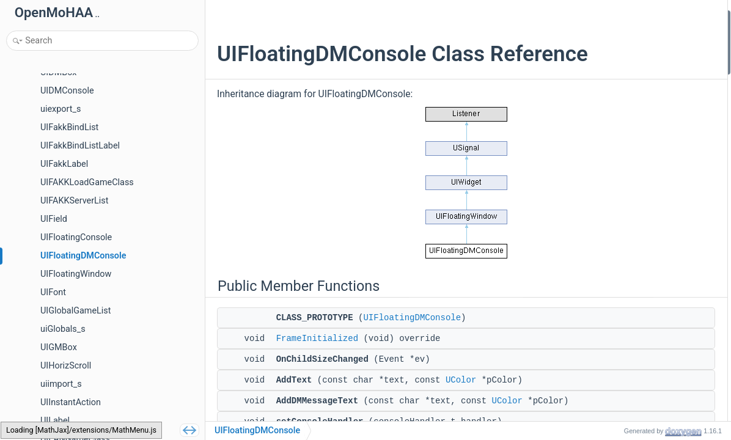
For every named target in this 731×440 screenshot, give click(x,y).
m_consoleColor (628, 328)
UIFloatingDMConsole (412, 343)
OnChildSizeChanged (636, 66)
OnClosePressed (628, 148)
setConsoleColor (628, 181)
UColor (461, 406)
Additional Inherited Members (643, 378)
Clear (607, 132)
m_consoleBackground (640, 345)
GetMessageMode (631, 230)
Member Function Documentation (650, 393)
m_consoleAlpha (628, 361)
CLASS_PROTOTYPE (636, 33)
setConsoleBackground (640, 164)
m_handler (617, 312)
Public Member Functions (635, 17)
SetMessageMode (631, 246)
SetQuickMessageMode (641, 214)
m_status (615, 279)
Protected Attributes (626, 263)
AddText (613, 82)
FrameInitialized (317, 364)
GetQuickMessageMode (642, 197)
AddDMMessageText (636, 99)
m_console (618, 296)
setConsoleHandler (633, 115)
